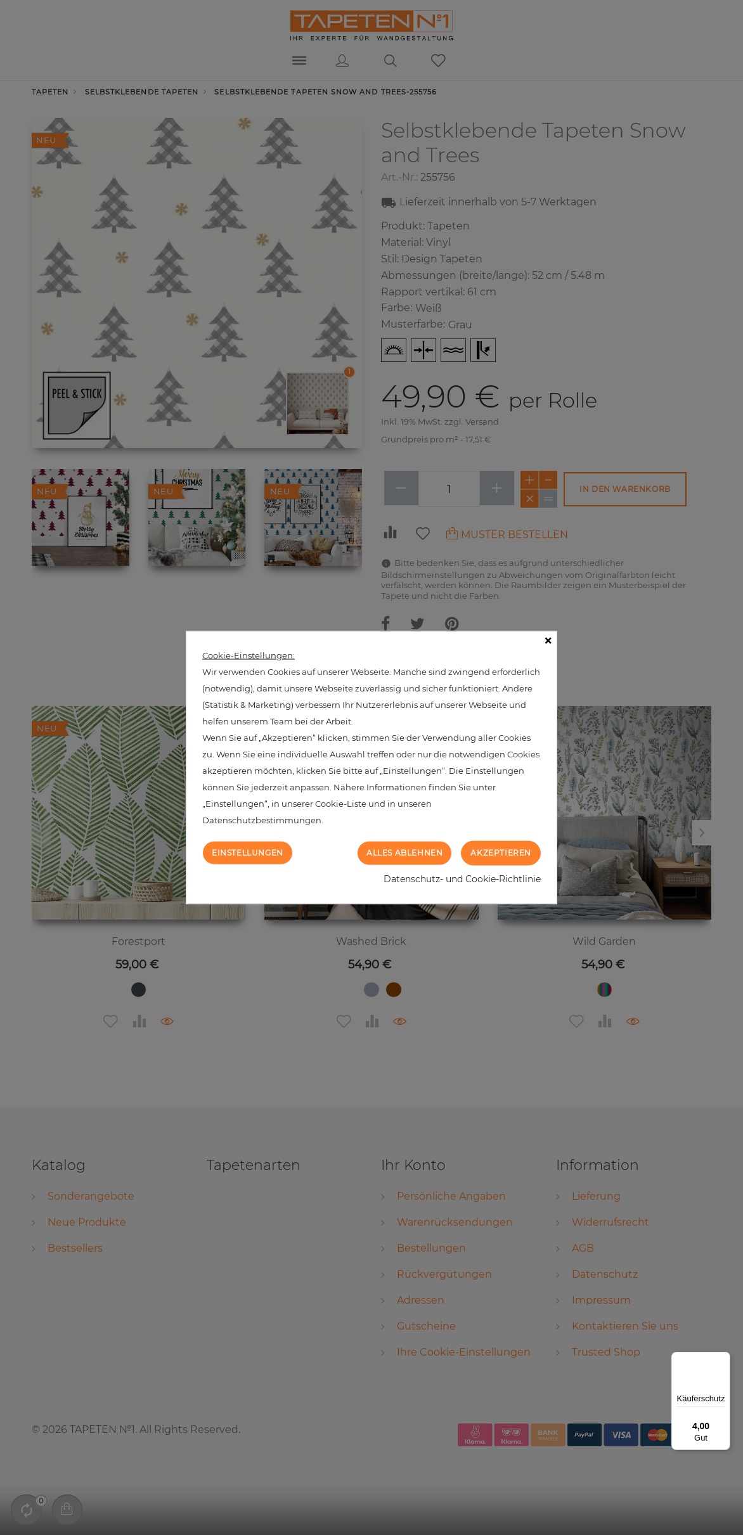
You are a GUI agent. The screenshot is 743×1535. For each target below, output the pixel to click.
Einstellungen (247, 852)
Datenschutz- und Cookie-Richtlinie (462, 878)
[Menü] (722, 1359)
